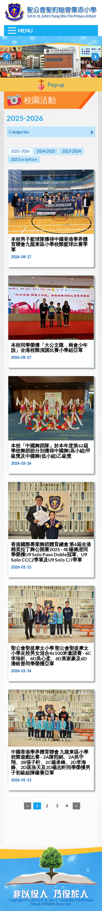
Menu (25, 30)
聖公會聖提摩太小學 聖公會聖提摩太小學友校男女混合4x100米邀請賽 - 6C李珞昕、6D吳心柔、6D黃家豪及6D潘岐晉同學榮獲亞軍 (51, 655)
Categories (51, 132)
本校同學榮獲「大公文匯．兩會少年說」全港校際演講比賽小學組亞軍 (49, 347)
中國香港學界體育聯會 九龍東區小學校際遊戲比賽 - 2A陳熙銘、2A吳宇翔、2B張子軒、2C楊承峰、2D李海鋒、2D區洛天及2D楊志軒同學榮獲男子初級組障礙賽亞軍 (50, 762)
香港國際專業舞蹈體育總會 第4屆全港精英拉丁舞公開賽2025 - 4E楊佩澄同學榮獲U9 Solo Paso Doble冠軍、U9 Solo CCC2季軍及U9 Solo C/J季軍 (51, 552)
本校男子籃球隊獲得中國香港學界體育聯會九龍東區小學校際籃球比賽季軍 (49, 244)
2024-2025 (45, 151)
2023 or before (24, 159)
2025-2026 (20, 151)
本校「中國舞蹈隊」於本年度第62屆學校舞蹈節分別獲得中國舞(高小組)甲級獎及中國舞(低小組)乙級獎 (51, 451)
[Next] (76, 805)
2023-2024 (71, 151)
